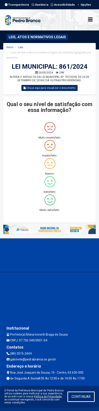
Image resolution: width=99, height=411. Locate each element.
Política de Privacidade (48, 396)
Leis (20, 47)
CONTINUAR (81, 397)
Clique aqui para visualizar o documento (49, 87)
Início (9, 47)
